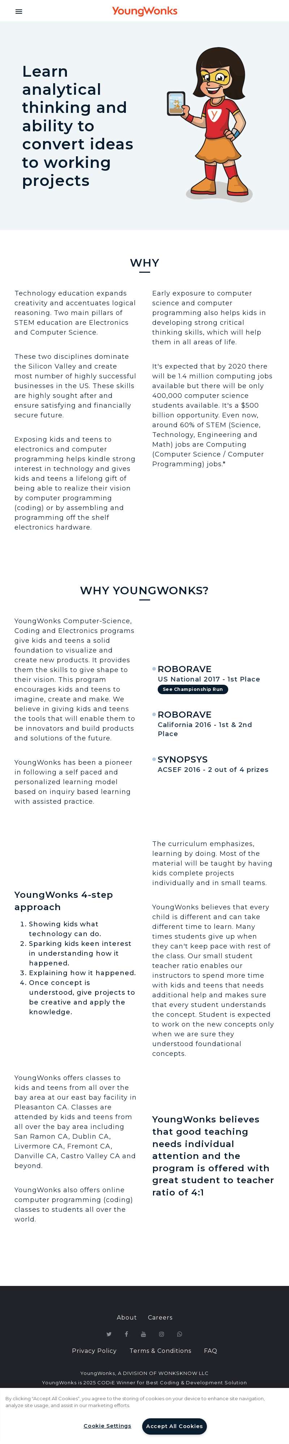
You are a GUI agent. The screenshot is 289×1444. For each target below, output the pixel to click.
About (127, 1317)
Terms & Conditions (160, 1350)
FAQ (210, 1350)
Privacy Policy (94, 1350)
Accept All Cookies (174, 1426)
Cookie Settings (107, 1426)
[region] (144, 1416)
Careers (160, 1317)
